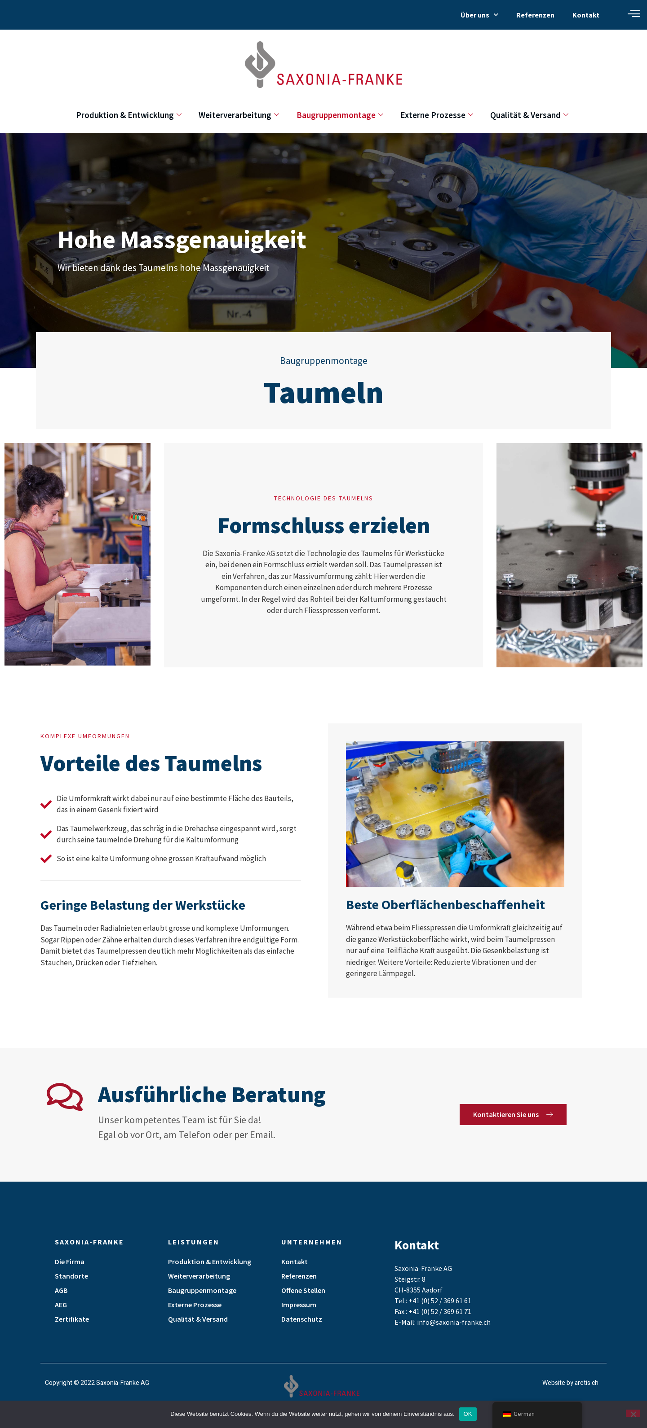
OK (468, 1413)
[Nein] (633, 1413)
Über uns (479, 15)
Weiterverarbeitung (235, 115)
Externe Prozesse (440, 115)
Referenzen (535, 14)
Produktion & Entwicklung (122, 115)
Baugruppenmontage (340, 115)
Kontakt (585, 14)
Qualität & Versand (536, 115)
